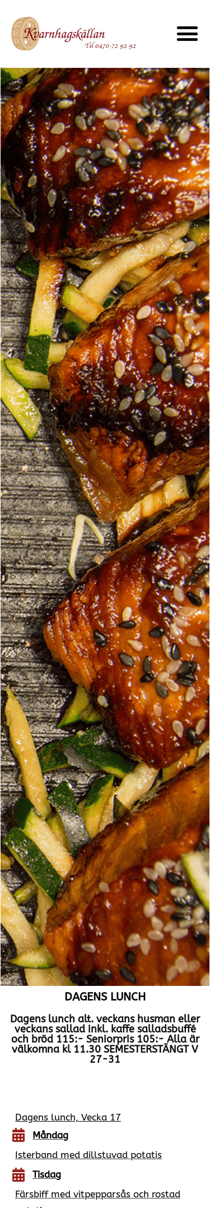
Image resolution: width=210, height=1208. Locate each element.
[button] (187, 33)
